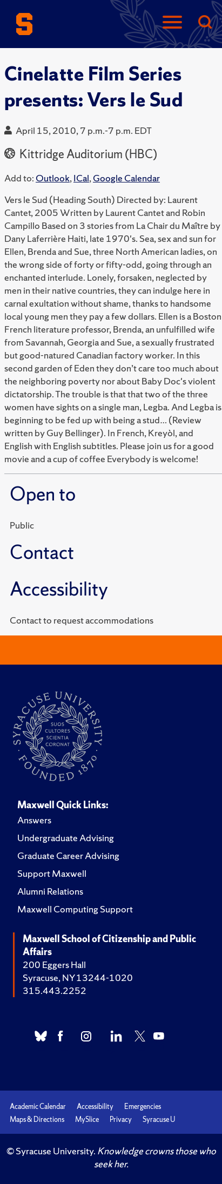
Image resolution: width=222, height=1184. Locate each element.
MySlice (87, 1119)
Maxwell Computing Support (75, 909)
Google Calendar (126, 178)
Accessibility (95, 1106)
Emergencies (142, 1106)
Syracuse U (159, 1119)
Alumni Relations (50, 891)
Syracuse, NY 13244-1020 (78, 977)
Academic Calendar (38, 1106)
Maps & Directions (37, 1119)
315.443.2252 (54, 990)
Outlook (53, 178)
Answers (34, 820)
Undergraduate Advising (65, 837)
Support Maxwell (51, 873)
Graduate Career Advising (68, 855)
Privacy (121, 1119)
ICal (81, 178)
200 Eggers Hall (54, 964)
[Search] (204, 22)
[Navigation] (172, 23)
